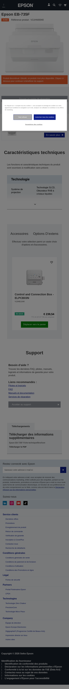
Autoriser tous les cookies (44, 117)
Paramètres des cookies (33, 124)
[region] (34, 115)
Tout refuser (22, 117)
